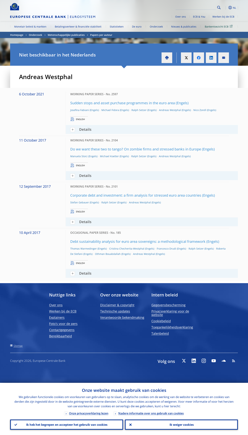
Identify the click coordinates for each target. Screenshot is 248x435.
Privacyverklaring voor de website (170, 313)
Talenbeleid (160, 333)
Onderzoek (156, 26)
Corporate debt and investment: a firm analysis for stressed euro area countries (135, 195)
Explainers (57, 317)
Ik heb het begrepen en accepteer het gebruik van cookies (66, 424)
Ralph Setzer (139, 110)
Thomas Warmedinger (83, 248)
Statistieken (117, 26)
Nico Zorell (199, 110)
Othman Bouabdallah (108, 254)
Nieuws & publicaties (183, 26)
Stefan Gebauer (79, 202)
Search (219, 7)
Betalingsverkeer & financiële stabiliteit (78, 26)
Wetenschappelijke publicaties (66, 35)
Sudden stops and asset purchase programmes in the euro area (122, 103)
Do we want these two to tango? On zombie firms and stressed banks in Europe (135, 149)
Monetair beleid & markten (30, 26)
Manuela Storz (79, 156)
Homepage (16, 35)
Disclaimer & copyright (117, 305)
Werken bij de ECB (223, 16)
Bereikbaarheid (60, 336)
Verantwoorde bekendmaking (122, 317)
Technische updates (115, 311)
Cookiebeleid (161, 321)
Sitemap (18, 345)
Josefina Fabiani (79, 110)
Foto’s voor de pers (63, 323)
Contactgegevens (62, 330)
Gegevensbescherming (168, 305)
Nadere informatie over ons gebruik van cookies (151, 413)
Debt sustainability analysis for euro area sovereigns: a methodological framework (137, 241)
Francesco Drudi (166, 248)
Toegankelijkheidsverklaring (172, 327)
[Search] (198, 7)
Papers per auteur (101, 35)
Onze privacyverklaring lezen (88, 413)
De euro (136, 26)
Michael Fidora (110, 110)
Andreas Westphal (170, 110)
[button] (225, 8)
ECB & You (199, 16)
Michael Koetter (109, 156)
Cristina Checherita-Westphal (126, 248)
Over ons (180, 16)
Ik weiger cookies (181, 424)
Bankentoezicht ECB (219, 26)
